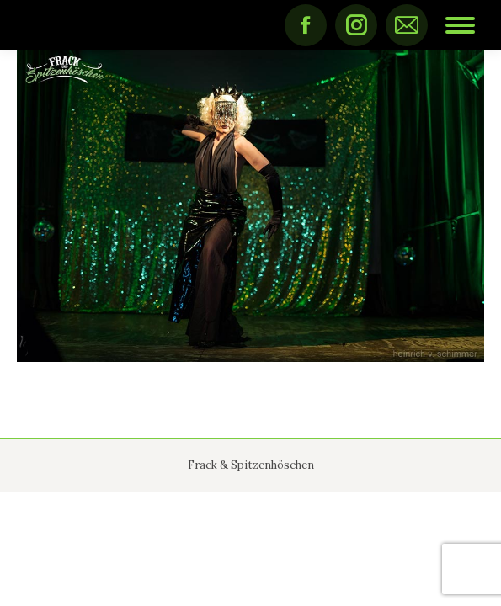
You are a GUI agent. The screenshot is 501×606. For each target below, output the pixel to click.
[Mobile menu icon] (460, 25)
